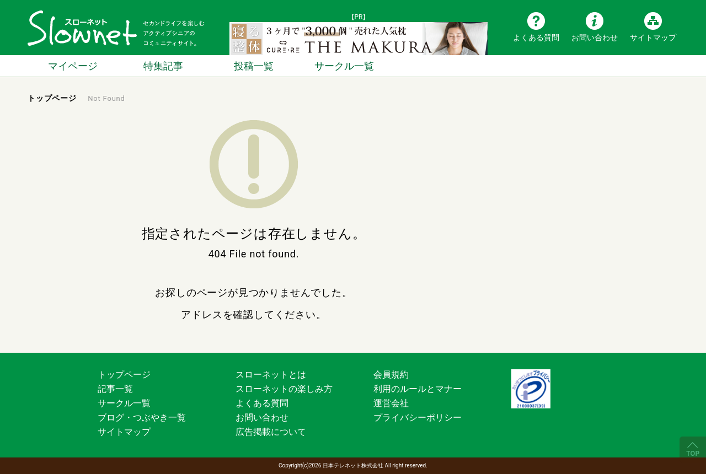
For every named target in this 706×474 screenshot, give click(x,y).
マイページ (73, 66)
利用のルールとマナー (417, 389)
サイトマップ (653, 37)
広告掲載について (271, 432)
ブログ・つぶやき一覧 (142, 417)
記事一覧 (115, 389)
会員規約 (391, 374)
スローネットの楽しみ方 (284, 389)
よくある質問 (536, 37)
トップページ (124, 374)
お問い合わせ (594, 37)
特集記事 (163, 66)
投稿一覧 (254, 66)
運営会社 (391, 403)
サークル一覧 (344, 66)
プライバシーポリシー (417, 417)
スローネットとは (271, 374)
